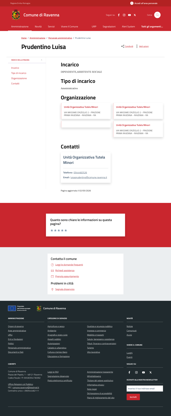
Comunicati (132, 330)
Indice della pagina (27, 59)
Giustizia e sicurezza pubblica (99, 326)
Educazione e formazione (59, 356)
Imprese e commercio (96, 330)
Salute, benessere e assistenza (100, 339)
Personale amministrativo (19, 347)
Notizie (130, 326)
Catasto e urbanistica (57, 347)
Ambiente (52, 330)
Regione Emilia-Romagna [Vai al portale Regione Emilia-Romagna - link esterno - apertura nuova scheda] (20, 3)
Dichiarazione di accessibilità (99, 393)
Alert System (128, 26)
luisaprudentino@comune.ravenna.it (89, 177)
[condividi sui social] (127, 46)
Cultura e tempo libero (57, 352)
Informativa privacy (95, 384)
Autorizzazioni (54, 343)
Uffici (10, 334)
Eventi (129, 357)
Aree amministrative (17, 330)
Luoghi (130, 352)
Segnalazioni (109, 26)
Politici (11, 343)
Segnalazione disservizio (58, 376)
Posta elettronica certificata (60, 380)
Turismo (90, 347)
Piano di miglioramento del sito (100, 397)
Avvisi (129, 334)
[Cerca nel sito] (157, 15)
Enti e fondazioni (15, 339)
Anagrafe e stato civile (57, 334)
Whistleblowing (94, 376)
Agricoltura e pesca (56, 326)
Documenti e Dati (15, 352)
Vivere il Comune (69, 26)
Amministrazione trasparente (100, 371)
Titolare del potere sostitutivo (100, 380)
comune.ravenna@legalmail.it (26, 387)
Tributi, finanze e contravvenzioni (101, 343)
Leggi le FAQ (53, 371)
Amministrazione (19, 26)
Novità (38, 26)
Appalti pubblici (54, 339)
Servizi (51, 26)
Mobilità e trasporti (95, 334)
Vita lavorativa (93, 352)
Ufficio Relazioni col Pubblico (20, 384)
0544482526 (80, 172)
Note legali (92, 389)
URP (94, 26)
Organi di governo (16, 326)
